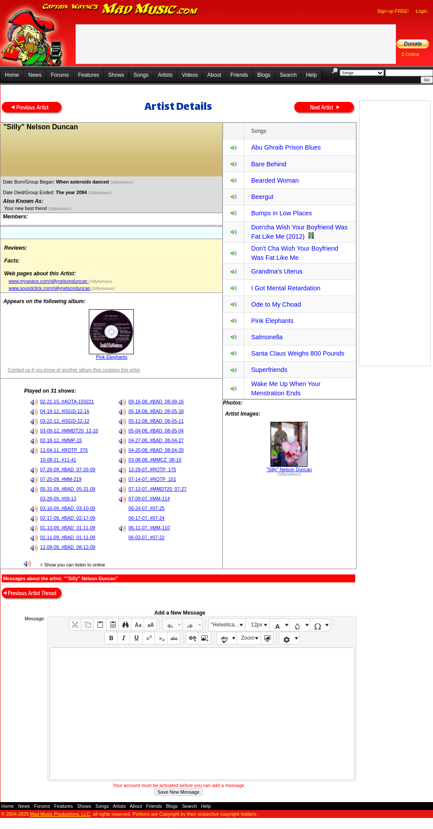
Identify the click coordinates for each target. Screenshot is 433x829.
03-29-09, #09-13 (58, 498)
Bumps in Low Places (281, 213)
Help (311, 75)
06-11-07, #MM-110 (149, 527)
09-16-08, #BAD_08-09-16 (156, 401)
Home (12, 75)
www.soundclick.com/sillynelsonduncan (49, 288)
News (35, 75)
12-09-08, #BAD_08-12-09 (67, 547)
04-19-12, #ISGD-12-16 (64, 411)
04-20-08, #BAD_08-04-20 (156, 450)
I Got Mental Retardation (285, 288)
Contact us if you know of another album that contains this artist (74, 369)
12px (256, 625)
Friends (239, 75)
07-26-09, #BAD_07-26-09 (67, 469)
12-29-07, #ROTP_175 (152, 469)
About (214, 75)
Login (421, 11)
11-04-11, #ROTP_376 (64, 450)
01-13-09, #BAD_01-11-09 (67, 527)
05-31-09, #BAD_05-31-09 (67, 488)
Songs (140, 75)
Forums (60, 75)
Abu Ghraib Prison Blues (286, 147)
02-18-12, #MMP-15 (61, 440)
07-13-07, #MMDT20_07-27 (158, 488)
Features (88, 75)
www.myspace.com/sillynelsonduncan (48, 281)
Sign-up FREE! (393, 11)
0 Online (410, 54)
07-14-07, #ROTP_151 (152, 479)
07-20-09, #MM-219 (61, 479)
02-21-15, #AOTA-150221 (67, 401)
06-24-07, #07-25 (147, 508)
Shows (116, 75)
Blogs (263, 75)
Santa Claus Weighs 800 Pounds (297, 353)
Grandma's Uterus (276, 271)
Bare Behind (268, 164)
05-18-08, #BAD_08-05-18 (156, 411)
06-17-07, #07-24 (147, 518)
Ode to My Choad (276, 304)
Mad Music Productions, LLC (60, 814)
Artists (165, 75)
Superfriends (269, 369)
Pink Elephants (111, 357)
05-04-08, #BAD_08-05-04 (156, 430)
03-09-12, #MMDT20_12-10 (69, 430)
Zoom (248, 638)
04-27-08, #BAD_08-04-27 (156, 440)
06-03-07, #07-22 (147, 537)
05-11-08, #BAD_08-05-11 (156, 421)
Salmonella (266, 337)
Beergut (262, 196)
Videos (190, 75)
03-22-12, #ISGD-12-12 (64, 421)
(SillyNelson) (122, 182)
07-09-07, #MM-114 (149, 498)
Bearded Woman (275, 180)
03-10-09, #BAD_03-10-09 (67, 508)
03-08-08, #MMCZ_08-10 (155, 459)
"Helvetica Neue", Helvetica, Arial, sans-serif (228, 625)
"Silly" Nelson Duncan (289, 469)
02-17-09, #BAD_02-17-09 (67, 518)
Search (288, 75)
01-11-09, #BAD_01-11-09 (67, 537)
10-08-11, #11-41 (58, 459)
